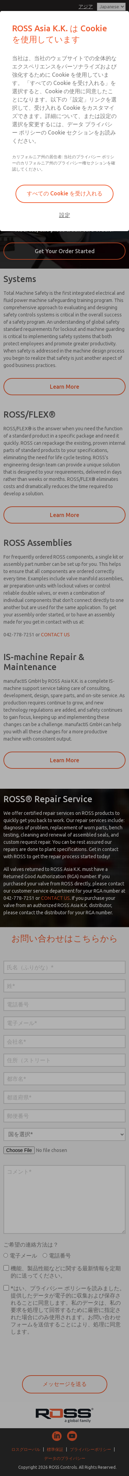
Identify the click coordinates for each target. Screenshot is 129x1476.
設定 (64, 215)
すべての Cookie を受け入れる (65, 193)
